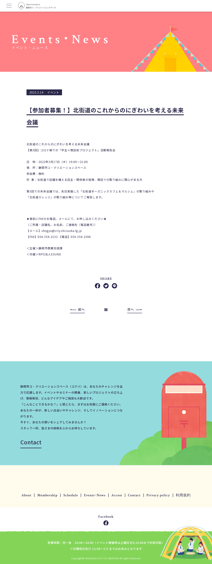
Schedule (70, 495)
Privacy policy (158, 495)
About (26, 495)
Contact (31, 442)
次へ (130, 309)
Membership (47, 495)
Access (116, 495)
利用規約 (183, 495)
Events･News (94, 495)
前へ (81, 309)
